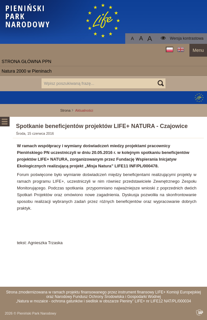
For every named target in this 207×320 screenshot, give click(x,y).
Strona (65, 110)
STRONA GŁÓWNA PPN (26, 61)
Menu (198, 50)
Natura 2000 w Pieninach (26, 71)
